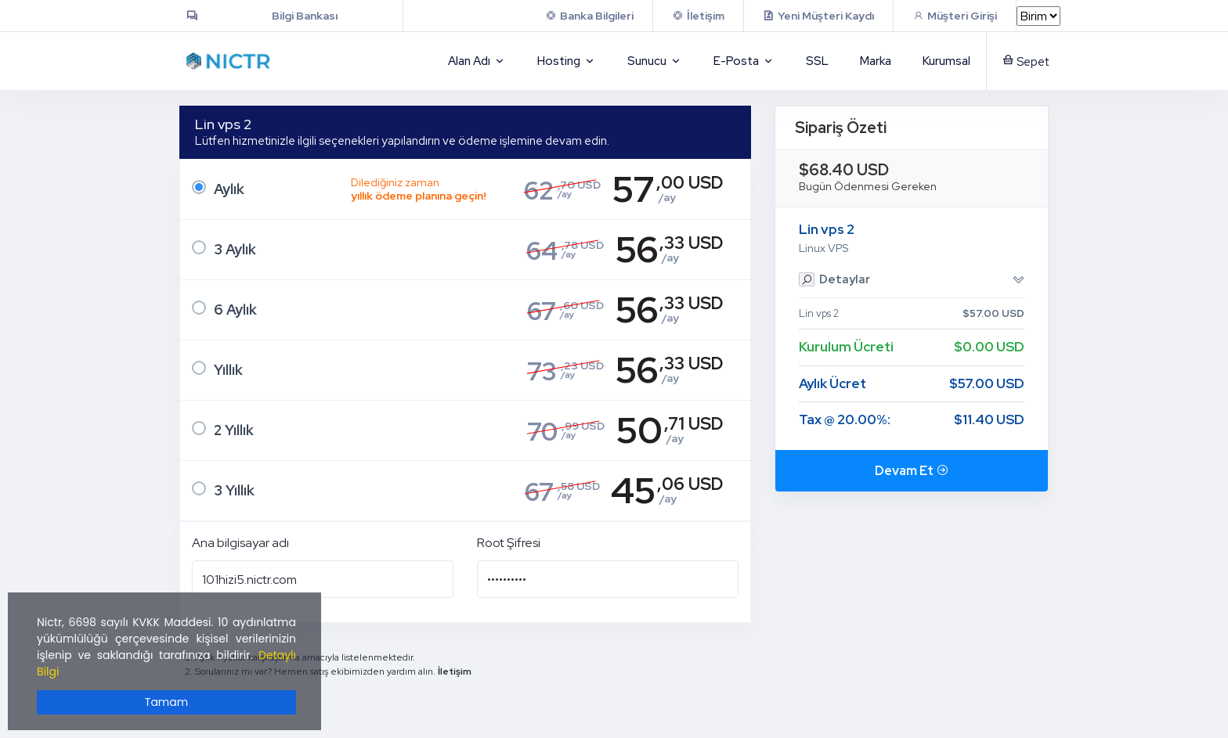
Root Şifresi (508, 543)
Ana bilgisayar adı (240, 543)
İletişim (454, 671)
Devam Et (911, 471)
